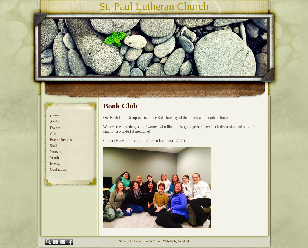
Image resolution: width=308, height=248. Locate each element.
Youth (54, 158)
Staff (53, 146)
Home (54, 116)
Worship (56, 152)
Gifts (54, 134)
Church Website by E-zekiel (171, 241)
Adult (54, 122)
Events (55, 128)
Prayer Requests (62, 140)
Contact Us (58, 169)
